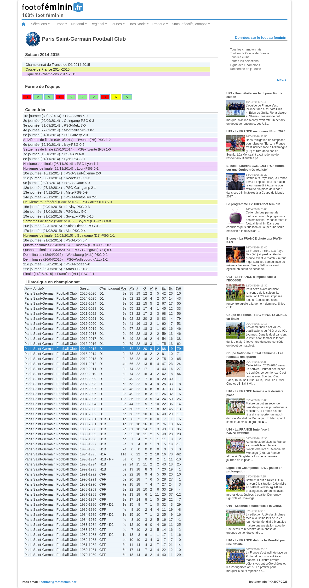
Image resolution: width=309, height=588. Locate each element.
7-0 (83, 125)
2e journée (31, 121)
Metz (76, 125)
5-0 (85, 116)
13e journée (32, 192)
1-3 (87, 178)
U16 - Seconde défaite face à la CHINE (254, 506)
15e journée (32, 207)
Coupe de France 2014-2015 (47, 69)
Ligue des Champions (245, 65)
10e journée (32, 173)
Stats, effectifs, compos (189, 24)
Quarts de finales (36, 245)
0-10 (90, 216)
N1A (102, 454)
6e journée (31, 144)
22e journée (32, 269)
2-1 (83, 159)
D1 (101, 293)
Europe (58, 24)
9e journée (31, 183)
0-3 (91, 121)
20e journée (32, 226)
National (77, 24)
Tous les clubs (239, 57)
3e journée (31, 125)
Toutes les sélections (244, 61)
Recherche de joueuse (245, 69)
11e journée (32, 178)
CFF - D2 (106, 504)
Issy (67, 144)
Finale (28, 274)
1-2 (108, 140)
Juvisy (77, 135)
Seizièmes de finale (38, 140)
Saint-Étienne (84, 173)
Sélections (39, 24)
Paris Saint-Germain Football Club (50, 293)
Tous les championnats (246, 49)
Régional (97, 24)
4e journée (31, 130)
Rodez (71, 178)
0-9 (85, 192)
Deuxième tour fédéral (40, 202)
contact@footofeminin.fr (58, 582)
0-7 (98, 226)
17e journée (32, 231)
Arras (78, 116)
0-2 (81, 144)
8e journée (31, 159)
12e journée (32, 188)
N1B (102, 424)
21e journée (32, 264)
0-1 (92, 130)
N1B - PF (106, 419)
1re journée (32, 116)
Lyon (67, 159)
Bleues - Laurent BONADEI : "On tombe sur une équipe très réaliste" (255, 167)
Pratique (158, 24)
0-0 (108, 221)
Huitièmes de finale (37, 164)
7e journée (31, 154)
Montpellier (72, 130)
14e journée (32, 197)
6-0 (81, 154)
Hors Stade (137, 24)
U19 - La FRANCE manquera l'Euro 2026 (255, 131)
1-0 (108, 149)
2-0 (85, 135)
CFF (102, 474)
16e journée (32, 211)
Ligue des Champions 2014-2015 (50, 74)
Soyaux (78, 183)
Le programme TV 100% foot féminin (253, 204)
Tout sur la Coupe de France (249, 53)
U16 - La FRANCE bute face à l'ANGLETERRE (247, 431)
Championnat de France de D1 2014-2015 (57, 65)
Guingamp (72, 121)
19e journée (32, 216)
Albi (75, 154)
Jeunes (116, 24)
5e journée (31, 135)
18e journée (32, 240)
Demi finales (32, 255)
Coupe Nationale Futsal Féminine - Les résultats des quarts (254, 355)
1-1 (96, 164)
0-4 (83, 231)
